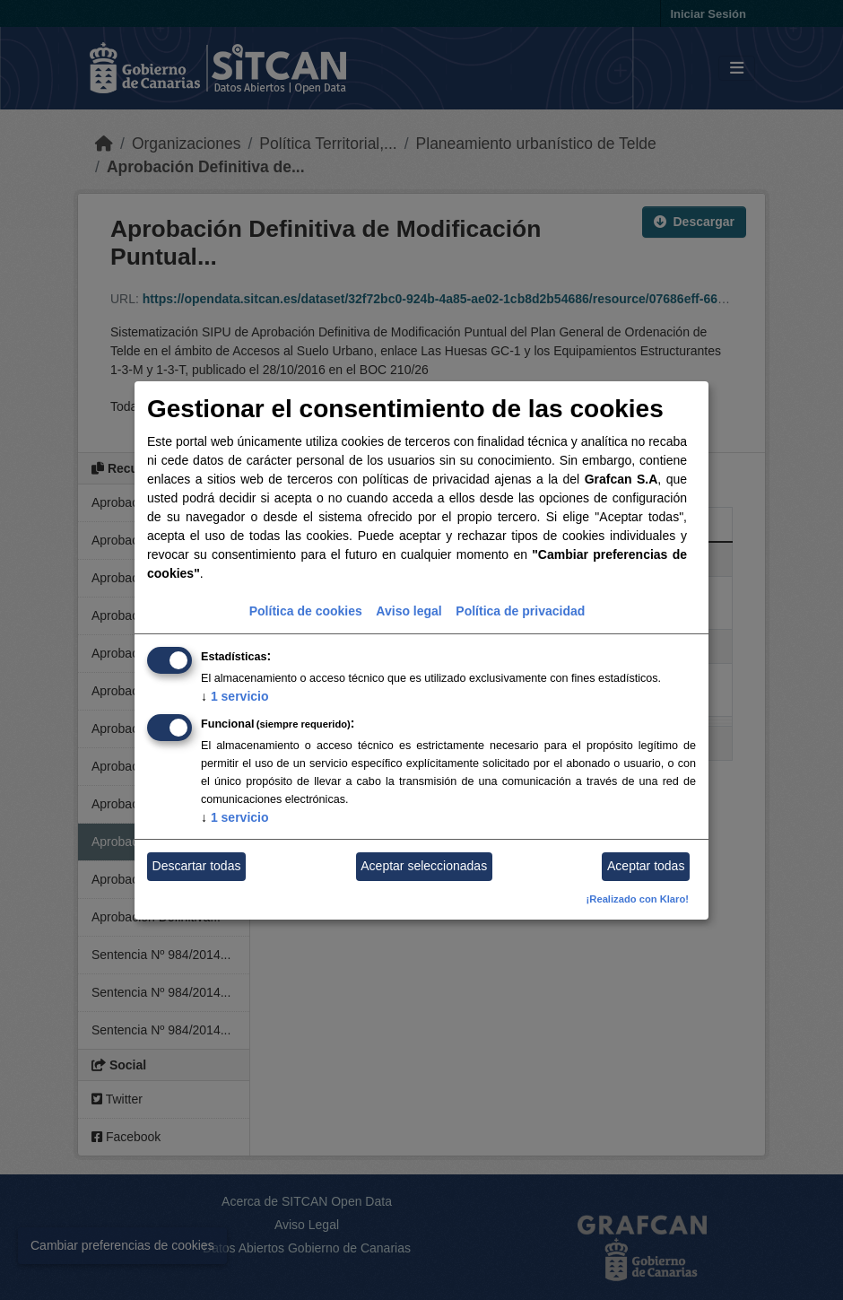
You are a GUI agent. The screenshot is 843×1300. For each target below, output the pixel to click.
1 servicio (235, 696)
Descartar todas (196, 866)
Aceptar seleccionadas (424, 866)
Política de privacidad (520, 611)
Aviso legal (408, 611)
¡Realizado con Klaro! (638, 899)
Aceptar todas (645, 866)
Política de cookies (305, 611)
